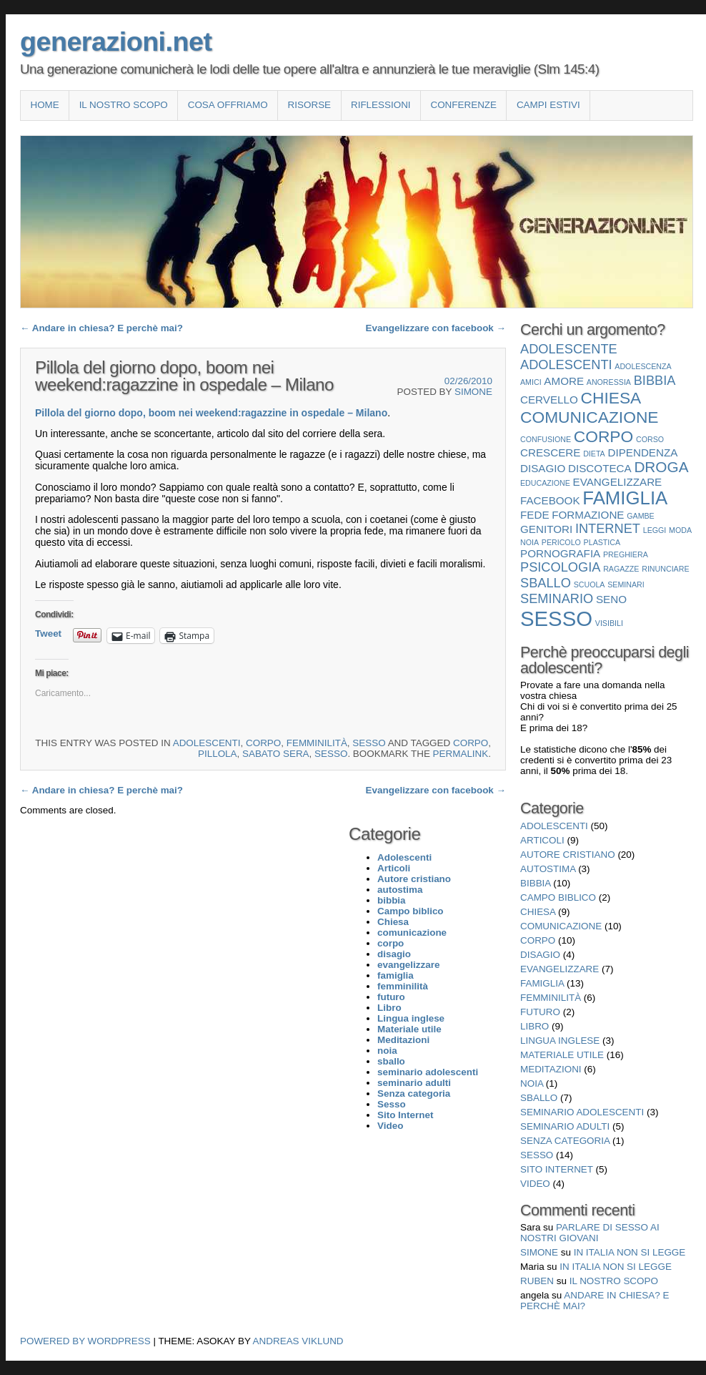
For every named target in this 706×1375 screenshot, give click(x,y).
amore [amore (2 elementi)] (564, 381)
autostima (547, 868)
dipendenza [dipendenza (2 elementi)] (642, 452)
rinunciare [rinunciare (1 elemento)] (665, 568)
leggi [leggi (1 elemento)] (655, 530)
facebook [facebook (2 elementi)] (550, 500)
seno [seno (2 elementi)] (611, 599)
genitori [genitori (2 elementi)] (546, 529)
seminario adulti (565, 1126)
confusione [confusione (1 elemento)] (545, 439)
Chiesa (537, 911)
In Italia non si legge (630, 1252)
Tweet (48, 633)
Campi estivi (548, 104)
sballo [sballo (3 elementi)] (545, 582)
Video (535, 1183)
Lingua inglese (560, 1040)
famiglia (542, 983)
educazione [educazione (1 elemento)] (545, 483)
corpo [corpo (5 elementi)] (603, 436)
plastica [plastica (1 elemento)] (602, 542)
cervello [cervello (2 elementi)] (549, 399)
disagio (540, 954)
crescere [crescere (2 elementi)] (550, 452)
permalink (461, 753)
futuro (540, 1012)
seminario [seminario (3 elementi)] (556, 598)
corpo (263, 743)
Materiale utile (562, 1054)
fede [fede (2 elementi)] (535, 515)
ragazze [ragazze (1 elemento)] (621, 568)
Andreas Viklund (298, 1341)
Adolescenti (207, 743)
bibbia (535, 883)
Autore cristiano (567, 854)
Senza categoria (565, 1140)
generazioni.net (116, 41)
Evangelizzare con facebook (436, 328)
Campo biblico (558, 897)
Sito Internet (556, 1169)
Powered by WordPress (85, 1341)
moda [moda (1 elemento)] (680, 530)
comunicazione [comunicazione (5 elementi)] (589, 417)
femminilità (317, 743)
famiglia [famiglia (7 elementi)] (624, 498)
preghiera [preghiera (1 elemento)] (625, 554)
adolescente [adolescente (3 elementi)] (568, 348)
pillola (217, 753)
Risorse (309, 104)
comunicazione (561, 926)
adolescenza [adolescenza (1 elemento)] (643, 366)
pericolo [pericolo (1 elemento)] (561, 542)
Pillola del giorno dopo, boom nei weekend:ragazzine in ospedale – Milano (211, 413)
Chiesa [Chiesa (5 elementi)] (611, 397)
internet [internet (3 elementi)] (607, 528)
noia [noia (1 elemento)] (529, 542)
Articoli (542, 840)
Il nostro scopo (123, 104)
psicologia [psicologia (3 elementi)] (560, 566)
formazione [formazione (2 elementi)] (588, 515)
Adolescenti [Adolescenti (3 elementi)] (566, 364)
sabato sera (275, 753)
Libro (534, 1026)
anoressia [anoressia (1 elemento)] (609, 382)
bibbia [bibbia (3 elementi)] (655, 380)
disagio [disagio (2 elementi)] (542, 468)
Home (44, 104)
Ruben (537, 1281)
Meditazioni (551, 1069)
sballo (538, 1097)
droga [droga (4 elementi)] (661, 467)
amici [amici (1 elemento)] (531, 382)
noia (531, 1083)
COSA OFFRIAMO (228, 104)
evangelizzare (559, 969)
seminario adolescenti (582, 1112)
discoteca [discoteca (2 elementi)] (600, 468)
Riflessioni (381, 104)
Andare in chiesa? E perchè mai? (101, 328)
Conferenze (463, 104)
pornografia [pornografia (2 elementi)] (560, 553)
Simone (473, 391)
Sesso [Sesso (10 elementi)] (556, 618)
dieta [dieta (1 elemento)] (594, 453)
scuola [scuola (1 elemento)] (589, 584)
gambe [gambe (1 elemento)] (641, 516)
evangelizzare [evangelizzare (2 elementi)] (617, 482)
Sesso (368, 743)
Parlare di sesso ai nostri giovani (590, 1232)
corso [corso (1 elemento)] (650, 439)
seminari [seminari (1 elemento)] (626, 584)
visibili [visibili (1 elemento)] (609, 623)
